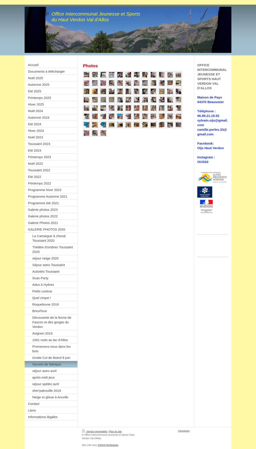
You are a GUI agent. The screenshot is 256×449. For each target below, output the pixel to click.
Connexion (184, 430)
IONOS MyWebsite (108, 445)
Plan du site (115, 431)
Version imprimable (95, 431)
